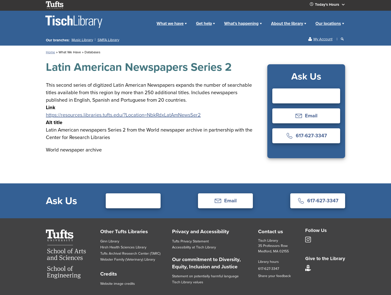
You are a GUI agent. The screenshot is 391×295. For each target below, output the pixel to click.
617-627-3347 (268, 268)
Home (146, 19)
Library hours (268, 261)
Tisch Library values (187, 282)
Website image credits (117, 283)
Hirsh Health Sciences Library (123, 247)
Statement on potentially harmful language (205, 276)
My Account (322, 39)
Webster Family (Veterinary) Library (127, 259)
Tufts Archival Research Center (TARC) (130, 253)
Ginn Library (109, 241)
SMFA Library (108, 39)
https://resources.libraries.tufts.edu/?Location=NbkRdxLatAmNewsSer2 (123, 115)
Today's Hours (329, 5)
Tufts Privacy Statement (190, 241)
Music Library (82, 39)
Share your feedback (274, 276)
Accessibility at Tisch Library (194, 247)
